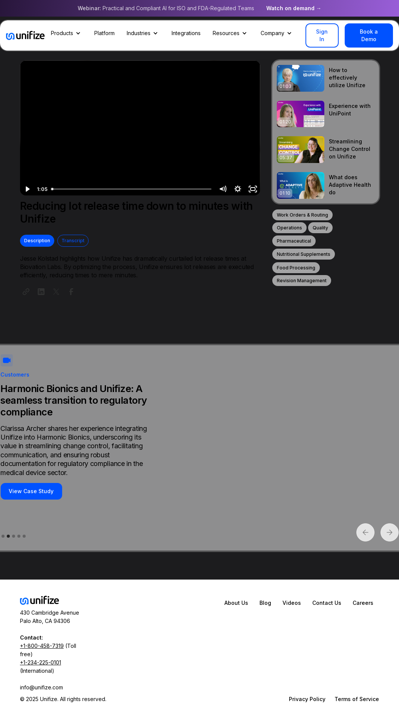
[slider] (132, 189)
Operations (289, 228)
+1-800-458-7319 (42, 646)
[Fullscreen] (252, 189)
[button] (66, 33)
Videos (291, 603)
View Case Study (31, 491)
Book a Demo (369, 35)
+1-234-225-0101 (40, 662)
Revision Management (302, 280)
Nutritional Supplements (303, 254)
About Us (236, 603)
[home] (25, 35)
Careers (363, 603)
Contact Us (326, 603)
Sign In (322, 35)
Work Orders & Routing (302, 215)
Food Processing (296, 268)
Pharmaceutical (294, 241)
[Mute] (222, 189)
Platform (104, 33)
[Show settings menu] (237, 189)
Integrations (186, 33)
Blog (265, 603)
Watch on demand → (293, 8)
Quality (320, 228)
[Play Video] (27, 189)
